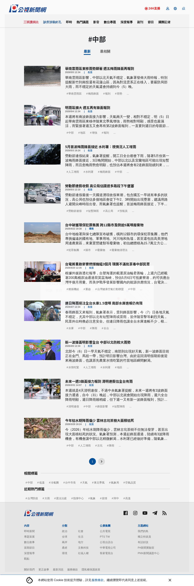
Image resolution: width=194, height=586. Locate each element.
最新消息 (58, 569)
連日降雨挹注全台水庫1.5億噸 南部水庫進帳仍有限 (104, 302)
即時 (69, 22)
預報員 (124, 210)
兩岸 (64, 542)
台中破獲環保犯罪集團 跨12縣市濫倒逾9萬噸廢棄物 (104, 224)
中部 (71, 132)
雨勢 (119, 93)
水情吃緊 (73, 367)
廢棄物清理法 (120, 250)
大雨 (47, 498)
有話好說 (143, 542)
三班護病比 (31, 22)
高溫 (128, 498)
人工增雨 (73, 171)
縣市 (88, 250)
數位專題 (110, 22)
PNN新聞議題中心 (148, 553)
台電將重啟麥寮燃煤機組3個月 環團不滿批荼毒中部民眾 (107, 263)
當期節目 (29, 547)
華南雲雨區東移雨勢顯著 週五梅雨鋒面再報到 (99, 68)
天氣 (85, 482)
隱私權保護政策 (91, 569)
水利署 (89, 171)
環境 (64, 553)
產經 (64, 547)
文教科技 (83, 547)
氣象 (92, 498)
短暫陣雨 (93, 210)
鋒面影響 (102, 406)
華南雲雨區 (75, 93)
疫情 (104, 498)
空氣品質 (130, 482)
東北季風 (99, 482)
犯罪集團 (73, 250)
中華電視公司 (108, 547)
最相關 (105, 51)
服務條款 (72, 569)
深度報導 (126, 22)
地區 (82, 132)
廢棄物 (101, 250)
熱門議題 (83, 22)
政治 (64, 531)
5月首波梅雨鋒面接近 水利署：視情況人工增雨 (100, 146)
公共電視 (105, 531)
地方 (80, 542)
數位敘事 (29, 542)
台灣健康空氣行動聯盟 (110, 289)
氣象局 (115, 482)
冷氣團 (55, 482)
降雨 (94, 328)
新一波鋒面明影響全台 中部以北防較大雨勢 (98, 342)
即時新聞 (29, 531)
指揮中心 (78, 498)
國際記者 (164, 22)
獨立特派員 (144, 536)
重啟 (88, 289)
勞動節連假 (75, 210)
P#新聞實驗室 (146, 547)
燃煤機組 (73, 289)
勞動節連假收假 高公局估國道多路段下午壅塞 (99, 185)
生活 (80, 536)
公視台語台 (106, 542)
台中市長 (70, 482)
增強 (94, 132)
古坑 (99, 445)
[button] (175, 8)
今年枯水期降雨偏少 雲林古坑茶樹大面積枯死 (99, 420)
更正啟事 (43, 569)
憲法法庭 (61, 498)
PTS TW (105, 536)
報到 (107, 93)
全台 (106, 328)
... (128, 93)
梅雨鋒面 (93, 93)
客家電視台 (106, 553)
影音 (96, 22)
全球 (64, 536)
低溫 (42, 482)
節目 (151, 22)
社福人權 (83, 553)
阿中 (116, 498)
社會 (80, 531)
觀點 (26, 558)
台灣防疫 (32, 498)
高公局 (109, 210)
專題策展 (29, 536)
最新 (87, 51)
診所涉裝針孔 (52, 22)
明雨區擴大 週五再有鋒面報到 (87, 107)
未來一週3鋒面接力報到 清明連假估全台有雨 (99, 381)
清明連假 (73, 406)
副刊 (140, 22)
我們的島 (143, 531)
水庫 (71, 328)
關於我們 (29, 569)
